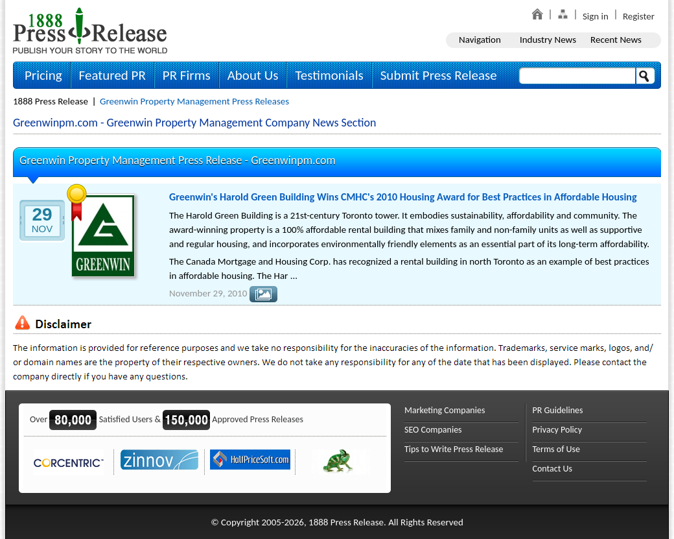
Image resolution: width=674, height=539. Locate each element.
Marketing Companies (444, 410)
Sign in (596, 16)
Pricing (43, 75)
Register (639, 16)
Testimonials (329, 75)
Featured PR (112, 75)
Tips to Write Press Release (454, 449)
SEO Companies (433, 429)
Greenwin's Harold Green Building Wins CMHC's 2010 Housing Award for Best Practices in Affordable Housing (403, 197)
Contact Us (553, 468)
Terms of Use (557, 449)
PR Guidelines (558, 410)
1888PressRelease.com (90, 30)
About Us (253, 75)
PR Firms (187, 75)
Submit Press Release (438, 75)
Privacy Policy (558, 429)
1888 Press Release (50, 101)
